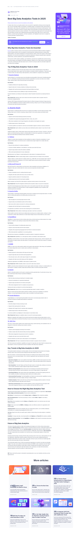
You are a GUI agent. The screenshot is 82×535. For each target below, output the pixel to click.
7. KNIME (10, 244)
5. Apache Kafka (13, 191)
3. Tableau (11, 137)
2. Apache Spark (14, 108)
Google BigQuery (14, 295)
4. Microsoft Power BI (14, 164)
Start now (42, 42)
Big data (9, 50)
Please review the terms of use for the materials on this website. (20, 22)
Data (9, 15)
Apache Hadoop (14, 75)
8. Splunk (10, 270)
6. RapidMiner (12, 217)
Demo (48, 42)
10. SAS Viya (11, 321)
